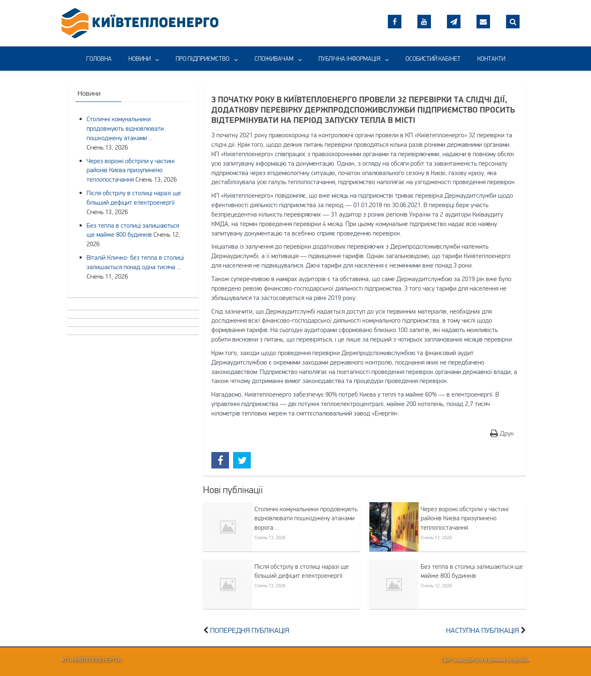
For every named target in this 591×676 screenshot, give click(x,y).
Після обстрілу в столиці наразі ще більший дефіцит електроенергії (301, 571)
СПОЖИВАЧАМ (273, 58)
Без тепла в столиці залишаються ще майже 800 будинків (472, 571)
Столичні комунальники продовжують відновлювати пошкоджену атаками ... (125, 128)
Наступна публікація (482, 630)
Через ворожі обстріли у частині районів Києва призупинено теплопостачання (465, 518)
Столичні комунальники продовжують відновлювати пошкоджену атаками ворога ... (305, 518)
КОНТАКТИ (491, 58)
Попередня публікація (249, 630)
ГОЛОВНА (99, 58)
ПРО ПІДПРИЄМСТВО (202, 58)
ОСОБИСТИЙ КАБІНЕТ (432, 58)
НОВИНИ (139, 58)
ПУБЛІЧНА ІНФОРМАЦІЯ (349, 58)
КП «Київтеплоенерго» (91, 659)
